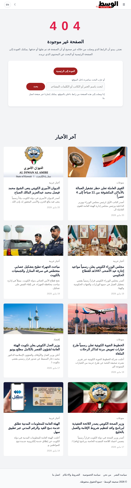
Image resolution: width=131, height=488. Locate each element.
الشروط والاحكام (71, 474)
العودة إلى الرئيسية (65, 71)
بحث (35, 86)
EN (7, 4)
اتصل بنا (56, 474)
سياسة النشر (120, 474)
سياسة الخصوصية (91, 474)
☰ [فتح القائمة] (124, 4)
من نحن (107, 474)
